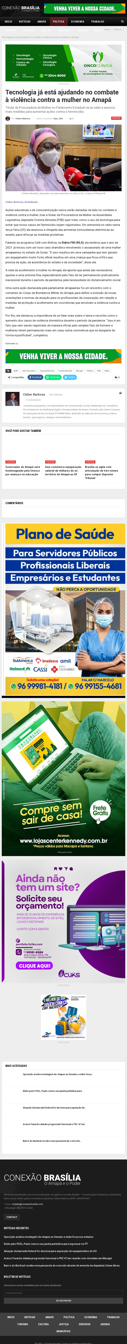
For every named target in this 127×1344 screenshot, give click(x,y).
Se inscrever (63, 1292)
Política (58, 21)
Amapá (41, 21)
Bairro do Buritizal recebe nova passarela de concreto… (52, 1133)
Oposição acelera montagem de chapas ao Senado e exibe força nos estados (48, 1228)
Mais (94, 21)
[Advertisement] (63, 1043)
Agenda (105, 1316)
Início (8, 21)
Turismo (22, 1316)
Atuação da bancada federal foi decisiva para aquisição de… (54, 1099)
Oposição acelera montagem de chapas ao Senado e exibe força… (58, 1066)
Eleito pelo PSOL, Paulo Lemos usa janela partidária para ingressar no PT (46, 1236)
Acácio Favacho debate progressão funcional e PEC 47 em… (54, 1116)
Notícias (24, 21)
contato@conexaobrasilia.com (27, 1196)
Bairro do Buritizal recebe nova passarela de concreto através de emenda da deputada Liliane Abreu (62, 1257)
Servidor (84, 1316)
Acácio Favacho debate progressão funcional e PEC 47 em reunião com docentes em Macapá (58, 1250)
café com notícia (29, 363)
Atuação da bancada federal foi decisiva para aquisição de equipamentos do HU (50, 1243)
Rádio (107, 363)
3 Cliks (73, 1340)
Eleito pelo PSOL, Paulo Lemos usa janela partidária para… (53, 1083)
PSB (99, 363)
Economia (77, 21)
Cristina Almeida (65, 363)
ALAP (16, 363)
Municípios (63, 1323)
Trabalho (113, 1309)
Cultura (43, 1316)
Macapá (79, 363)
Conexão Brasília (47, 363)
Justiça (64, 1316)
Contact (11, 1209)
